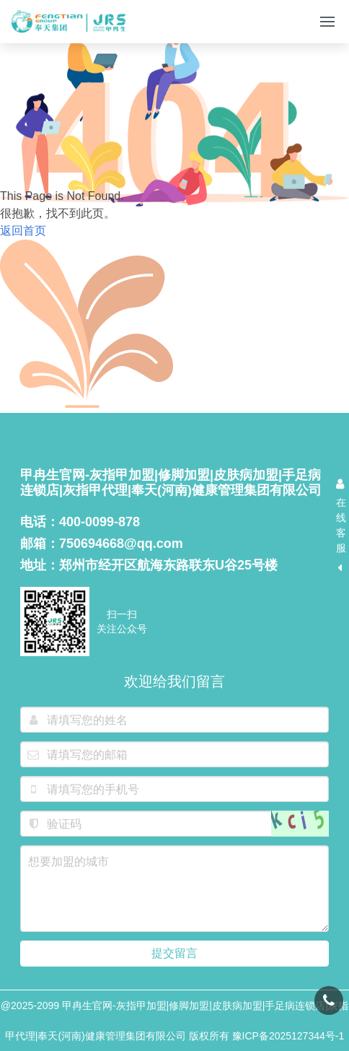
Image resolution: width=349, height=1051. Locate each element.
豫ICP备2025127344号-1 (288, 1036)
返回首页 (23, 232)
